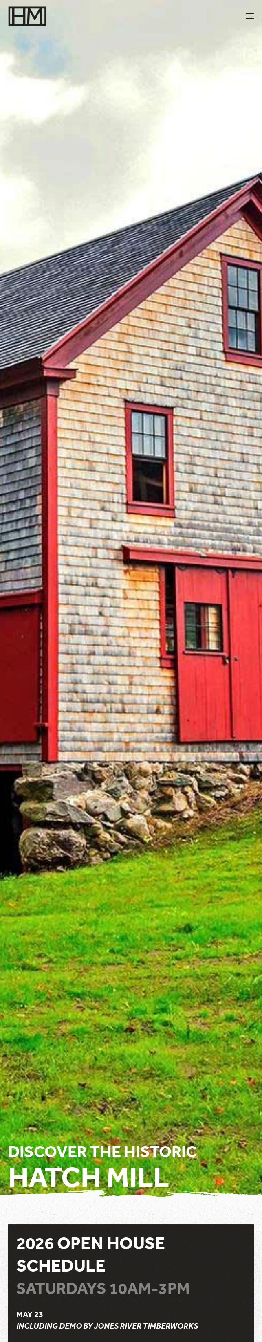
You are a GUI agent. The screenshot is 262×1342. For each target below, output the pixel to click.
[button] (250, 16)
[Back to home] (27, 16)
